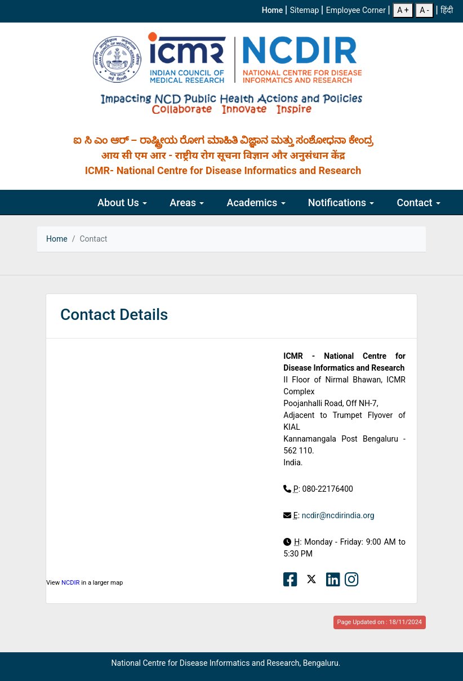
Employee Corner (357, 10)
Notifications (341, 202)
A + (403, 10)
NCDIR (70, 582)
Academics (255, 202)
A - (424, 10)
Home (273, 10)
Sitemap (305, 10)
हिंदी (446, 10)
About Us (122, 202)
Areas (187, 202)
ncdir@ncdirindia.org (338, 515)
